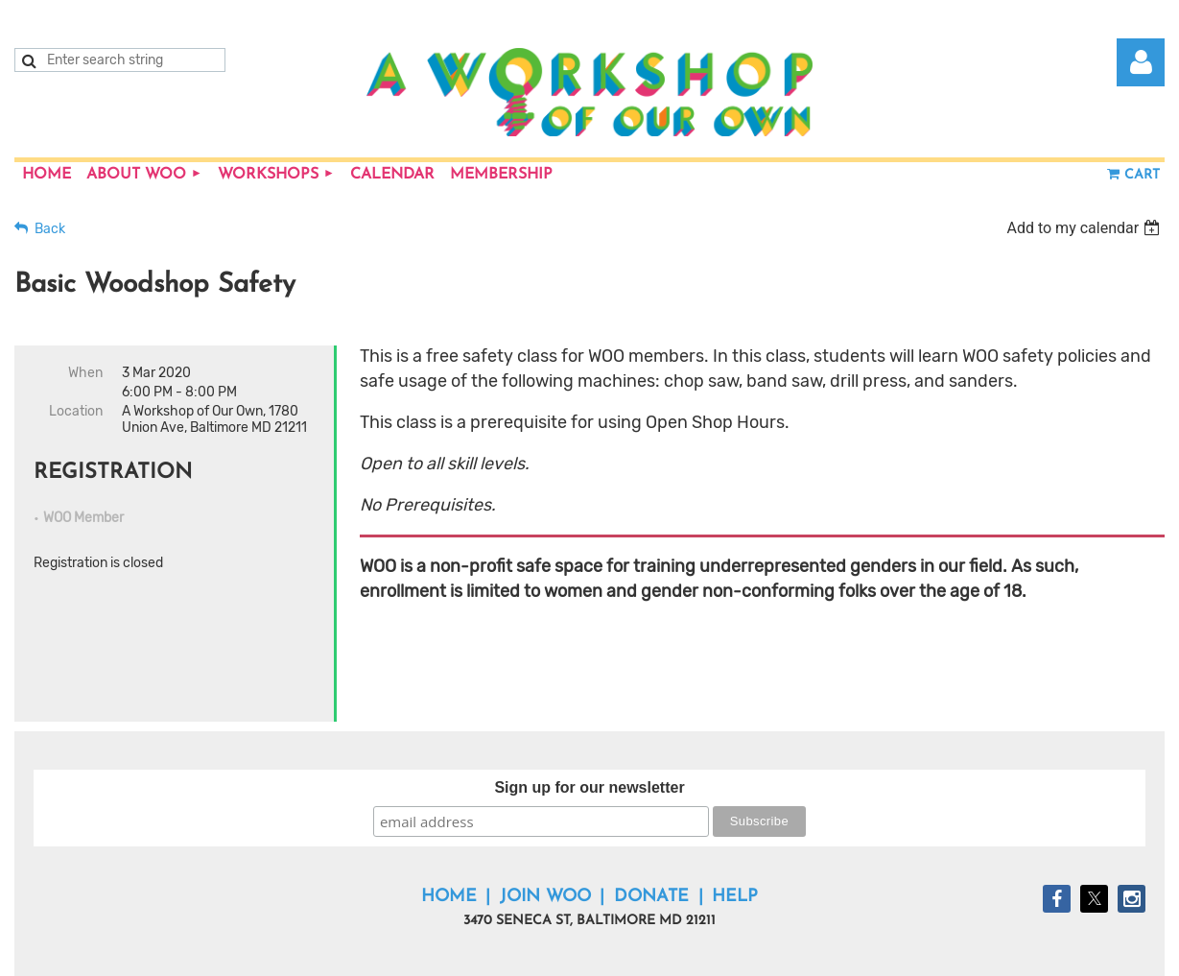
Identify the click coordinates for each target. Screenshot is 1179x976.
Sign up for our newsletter (589, 730)
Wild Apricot (938, 951)
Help (735, 839)
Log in (1141, 62)
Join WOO (545, 839)
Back (50, 229)
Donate (651, 839)
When (85, 373)
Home (449, 839)
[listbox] (1085, 228)
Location (76, 411)
